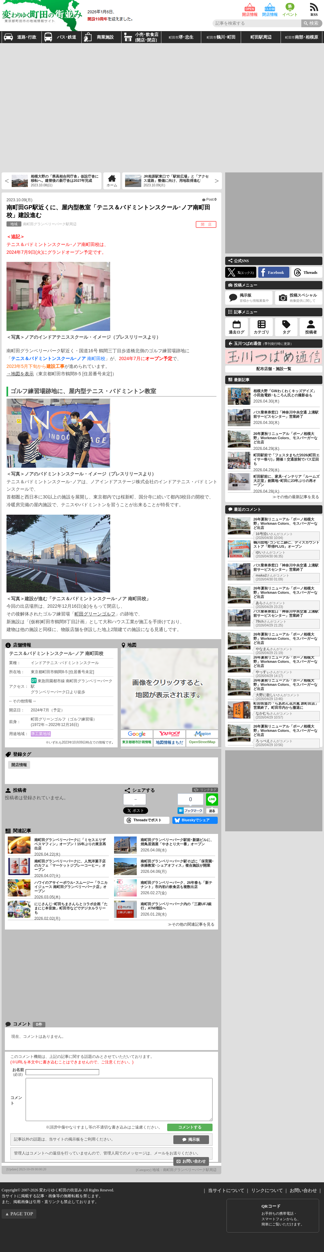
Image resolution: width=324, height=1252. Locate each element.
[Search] (311, 23)
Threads (310, 272)
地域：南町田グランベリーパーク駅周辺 (184, 1170)
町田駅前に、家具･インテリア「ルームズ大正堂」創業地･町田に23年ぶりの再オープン (286, 480)
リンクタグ (208, 789)
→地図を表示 (20, 373)
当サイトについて (226, 1190)
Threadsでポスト (147, 820)
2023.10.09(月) (19, 200)
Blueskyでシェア (196, 820)
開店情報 (249, 7)
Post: (211, 199)
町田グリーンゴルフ (95, 613)
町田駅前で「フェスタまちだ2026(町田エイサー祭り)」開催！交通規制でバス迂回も (286, 459)
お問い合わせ (194, 1161)
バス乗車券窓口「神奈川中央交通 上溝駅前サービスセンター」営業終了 (285, 414)
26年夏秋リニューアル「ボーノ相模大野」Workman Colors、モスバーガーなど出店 (285, 438)
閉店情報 (269, 7)
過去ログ (236, 332)
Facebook (276, 272)
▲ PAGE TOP (19, 1213)
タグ (286, 332)
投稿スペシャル (299, 298)
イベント (290, 7)
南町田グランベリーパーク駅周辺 (41, 224)
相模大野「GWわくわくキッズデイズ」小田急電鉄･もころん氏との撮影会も (285, 393)
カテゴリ (261, 332)
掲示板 (194, 1139)
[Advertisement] (61, 107)
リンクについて (267, 1190)
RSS (314, 7)
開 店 (206, 224)
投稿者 (311, 332)
